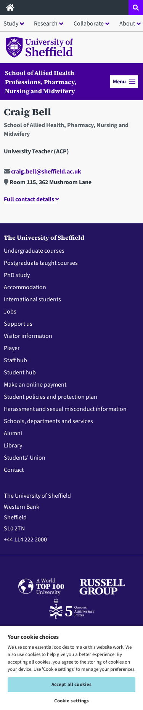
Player (12, 348)
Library (13, 445)
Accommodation (25, 287)
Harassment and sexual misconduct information (65, 409)
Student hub (20, 372)
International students (32, 299)
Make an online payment (35, 384)
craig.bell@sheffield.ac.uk (42, 171)
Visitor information (28, 336)
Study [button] (10, 23)
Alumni (13, 433)
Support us (18, 324)
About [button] (127, 23)
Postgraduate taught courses (41, 263)
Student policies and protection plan (50, 397)
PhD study (17, 275)
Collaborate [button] (89, 23)
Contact (14, 470)
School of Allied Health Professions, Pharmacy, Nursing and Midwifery (40, 81)
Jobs (10, 311)
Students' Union (24, 458)
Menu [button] (124, 82)
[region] (71, 668)
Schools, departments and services (48, 421)
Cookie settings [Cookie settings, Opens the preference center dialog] (71, 700)
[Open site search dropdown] (136, 7)
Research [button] (46, 23)
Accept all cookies (71, 684)
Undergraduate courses (34, 251)
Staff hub (15, 360)
